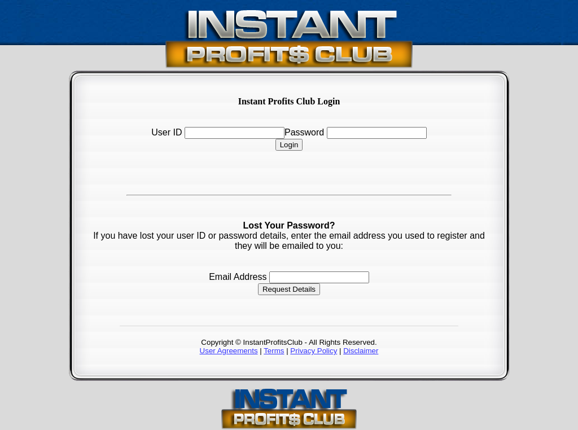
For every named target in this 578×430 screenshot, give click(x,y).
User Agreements (229, 350)
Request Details (289, 289)
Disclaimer (360, 350)
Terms (274, 350)
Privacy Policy (313, 350)
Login (289, 145)
